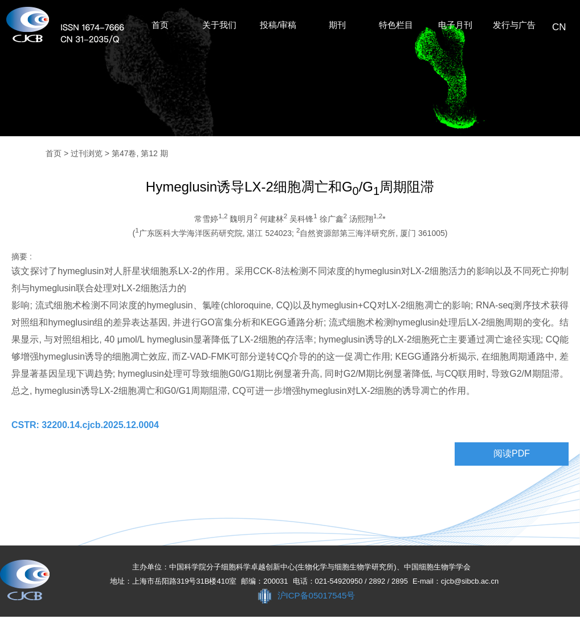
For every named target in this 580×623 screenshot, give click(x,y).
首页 (160, 25)
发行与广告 (514, 25)
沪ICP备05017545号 (316, 595)
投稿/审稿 (278, 25)
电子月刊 (455, 25)
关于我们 (219, 25)
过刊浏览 (87, 153)
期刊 (337, 25)
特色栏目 (396, 25)
